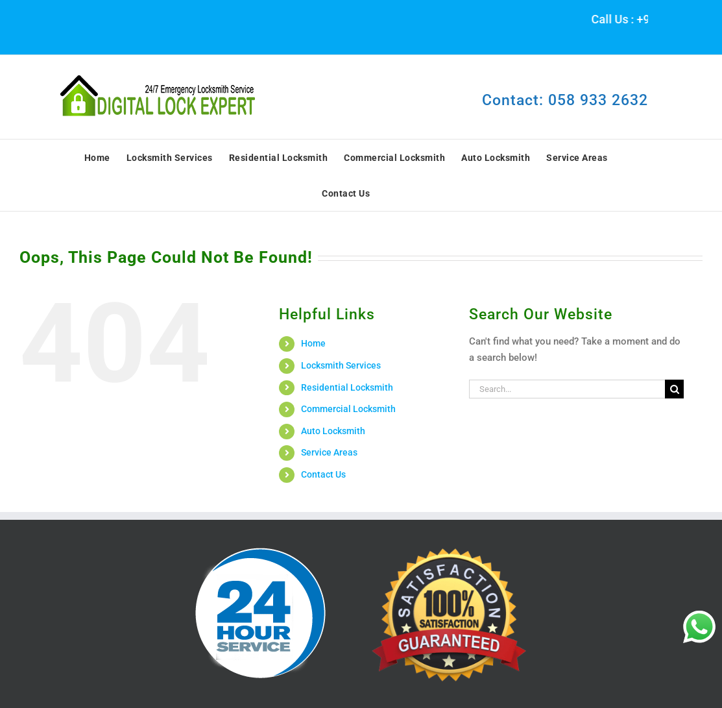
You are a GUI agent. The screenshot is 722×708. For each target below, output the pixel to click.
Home (313, 343)
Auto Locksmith (333, 431)
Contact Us (323, 474)
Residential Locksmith (347, 387)
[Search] (674, 389)
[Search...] (567, 389)
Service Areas (329, 452)
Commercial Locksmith (348, 409)
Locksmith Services (341, 365)
